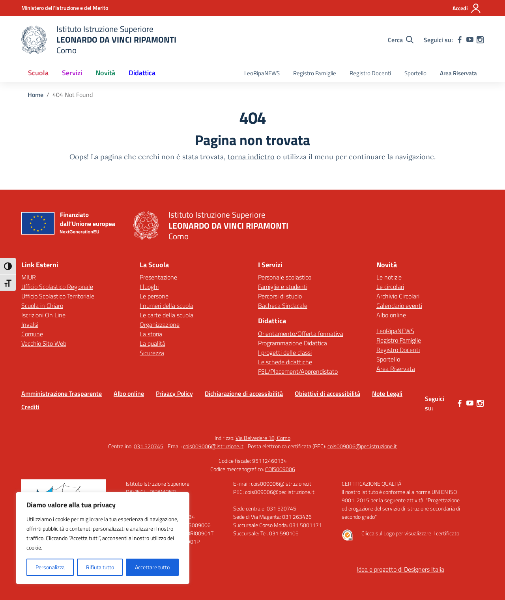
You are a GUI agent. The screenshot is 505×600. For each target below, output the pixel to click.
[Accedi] (467, 8)
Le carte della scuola (166, 315)
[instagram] (480, 39)
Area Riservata (458, 73)
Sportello (415, 73)
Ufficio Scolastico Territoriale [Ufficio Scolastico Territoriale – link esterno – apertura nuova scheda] (57, 296)
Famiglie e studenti (282, 286)
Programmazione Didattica (292, 343)
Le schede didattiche (285, 362)
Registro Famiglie (314, 73)
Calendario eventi (399, 305)
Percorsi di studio (280, 296)
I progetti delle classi (285, 352)
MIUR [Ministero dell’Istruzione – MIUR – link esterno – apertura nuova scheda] (28, 277)
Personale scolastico (284, 277)
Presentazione (158, 277)
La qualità (152, 343)
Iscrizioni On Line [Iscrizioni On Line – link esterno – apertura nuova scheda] (43, 315)
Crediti (30, 407)
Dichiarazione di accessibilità (244, 393)
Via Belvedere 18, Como (263, 438)
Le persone (154, 296)
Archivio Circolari (397, 296)
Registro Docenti (370, 73)
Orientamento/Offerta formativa (300, 333)
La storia (151, 334)
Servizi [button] (72, 72)
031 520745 (148, 446)
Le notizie (389, 277)
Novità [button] (105, 72)
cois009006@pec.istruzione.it (362, 446)
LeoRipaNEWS (262, 73)
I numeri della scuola (166, 305)
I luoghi (149, 286)
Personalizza (50, 567)
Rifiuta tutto (100, 567)
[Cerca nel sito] (400, 40)
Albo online (391, 315)
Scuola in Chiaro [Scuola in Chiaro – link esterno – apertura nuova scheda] (42, 305)
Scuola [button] (38, 72)
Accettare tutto (152, 567)
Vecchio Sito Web (43, 343)
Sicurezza (152, 353)
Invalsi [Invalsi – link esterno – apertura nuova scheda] (29, 324)
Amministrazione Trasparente (61, 393)
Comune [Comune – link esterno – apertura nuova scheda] (32, 334)
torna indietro (251, 156)
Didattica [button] (142, 72)
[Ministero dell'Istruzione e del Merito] (64, 8)
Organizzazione (160, 324)
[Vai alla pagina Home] (35, 94)
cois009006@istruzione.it (213, 446)
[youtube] (469, 39)
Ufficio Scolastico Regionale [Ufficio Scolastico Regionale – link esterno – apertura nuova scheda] (57, 286)
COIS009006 (280, 469)
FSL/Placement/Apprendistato (298, 371)
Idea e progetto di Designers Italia (400, 569)
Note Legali (387, 393)
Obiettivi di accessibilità (327, 393)
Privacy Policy (174, 393)
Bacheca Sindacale (282, 305)
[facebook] (459, 39)
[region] (102, 538)
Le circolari (390, 286)
